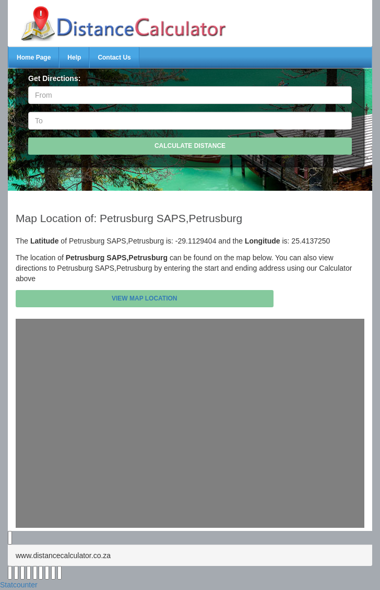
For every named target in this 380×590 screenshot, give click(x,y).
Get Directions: (54, 78)
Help (74, 57)
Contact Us (114, 57)
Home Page (34, 57)
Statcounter (19, 585)
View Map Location (144, 298)
